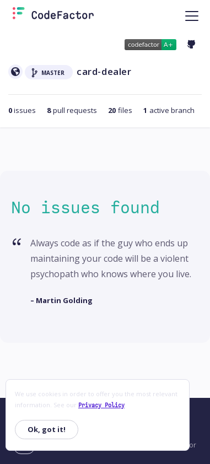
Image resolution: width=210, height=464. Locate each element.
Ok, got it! (47, 429)
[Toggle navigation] (192, 15)
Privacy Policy (101, 405)
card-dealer (104, 71)
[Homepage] (53, 15)
